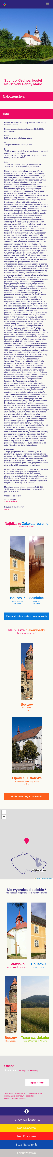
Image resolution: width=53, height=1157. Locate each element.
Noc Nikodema (26, 1128)
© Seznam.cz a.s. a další (46, 878)
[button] (26, 841)
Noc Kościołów (26, 1136)
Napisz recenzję (37, 1083)
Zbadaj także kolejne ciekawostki (26, 796)
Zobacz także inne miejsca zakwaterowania (26, 616)
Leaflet (37, 878)
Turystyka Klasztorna (26, 1119)
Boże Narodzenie (26, 1144)
